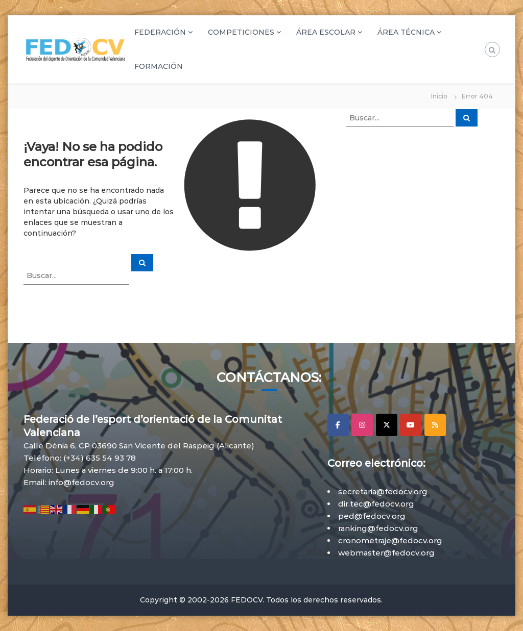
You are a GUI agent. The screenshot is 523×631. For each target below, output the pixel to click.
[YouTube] (410, 425)
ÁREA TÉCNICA (406, 32)
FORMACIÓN (158, 66)
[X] (386, 425)
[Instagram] (362, 425)
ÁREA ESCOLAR (325, 32)
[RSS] (435, 425)
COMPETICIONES (241, 32)
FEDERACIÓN (160, 32)
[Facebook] (338, 425)
